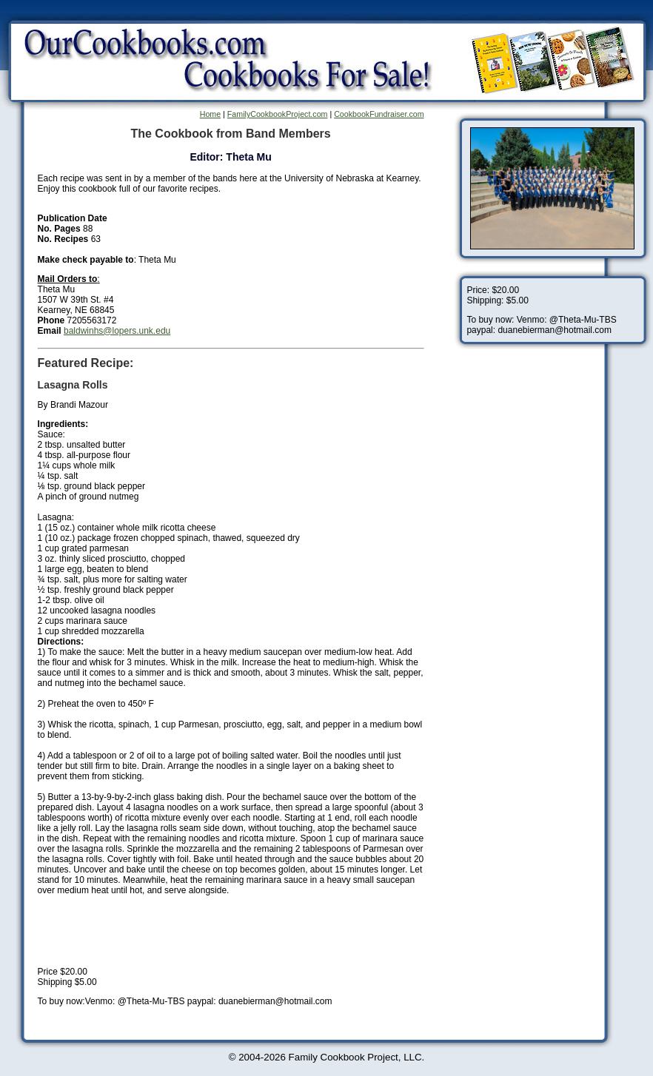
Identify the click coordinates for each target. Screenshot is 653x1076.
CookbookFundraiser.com (378, 114)
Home (210, 114)
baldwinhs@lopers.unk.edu (117, 331)
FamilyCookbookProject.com (277, 114)
